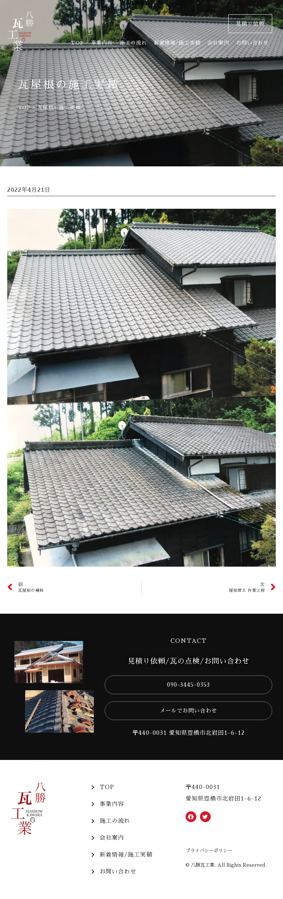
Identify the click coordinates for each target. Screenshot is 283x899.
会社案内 (218, 42)
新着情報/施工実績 (177, 42)
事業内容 (102, 42)
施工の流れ (133, 42)
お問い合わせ (252, 42)
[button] (250, 23)
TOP (77, 42)
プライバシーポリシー (209, 850)
